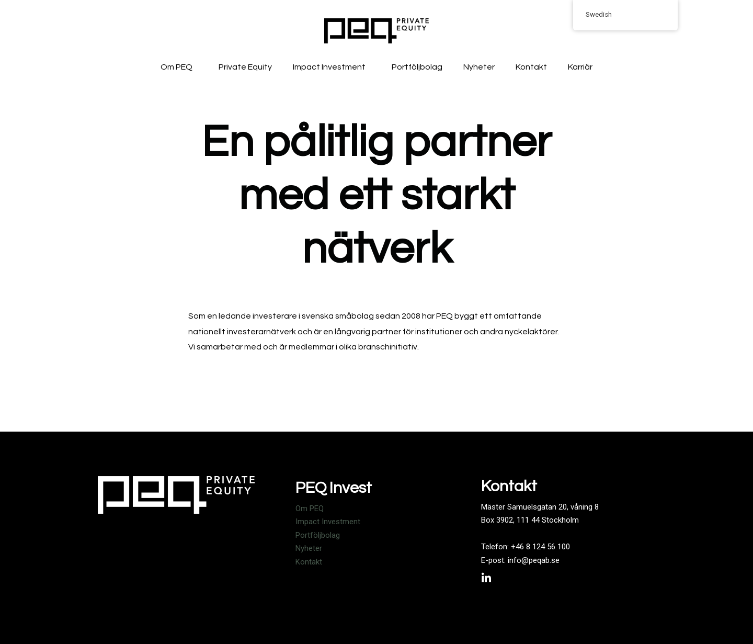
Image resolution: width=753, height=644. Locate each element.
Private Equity (245, 67)
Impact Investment (332, 67)
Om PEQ (179, 67)
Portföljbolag (417, 67)
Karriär (580, 67)
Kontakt (531, 67)
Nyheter (479, 67)
